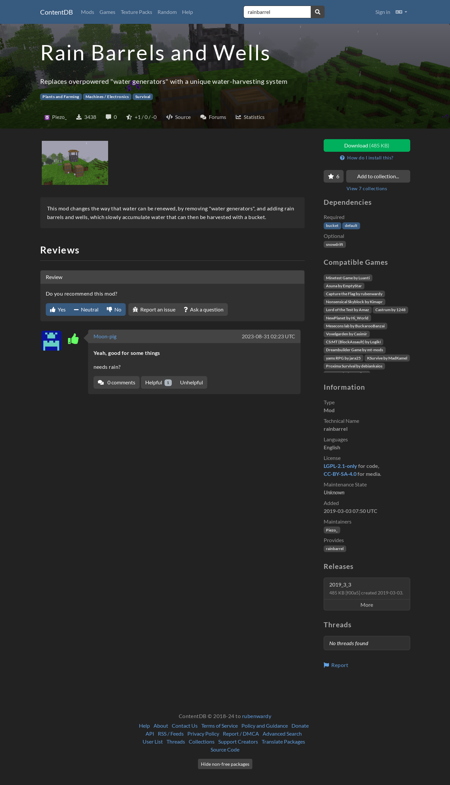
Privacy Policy (203, 733)
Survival (143, 96)
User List (153, 741)
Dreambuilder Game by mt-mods (354, 349)
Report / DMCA (241, 733)
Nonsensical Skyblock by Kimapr (354, 301)
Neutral (86, 309)
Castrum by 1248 (390, 309)
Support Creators (238, 741)
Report (336, 665)
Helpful (158, 382)
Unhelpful (191, 382)
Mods (87, 12)
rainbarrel (335, 548)
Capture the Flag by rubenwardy (354, 293)
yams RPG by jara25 (343, 358)
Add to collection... (378, 176)
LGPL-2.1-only (340, 466)
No (114, 309)
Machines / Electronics (107, 96)
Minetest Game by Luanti (348, 277)
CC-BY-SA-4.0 (340, 474)
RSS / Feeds (171, 733)
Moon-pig (105, 336)
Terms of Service (219, 725)
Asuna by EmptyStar (344, 285)
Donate (300, 725)
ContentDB (56, 12)
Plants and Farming (60, 96)
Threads (175, 741)
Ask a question (204, 309)
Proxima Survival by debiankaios (354, 366)
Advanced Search (282, 733)
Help (187, 12)
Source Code (225, 749)
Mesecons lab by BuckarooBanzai (355, 325)
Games (107, 12)
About (161, 725)
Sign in (382, 12)
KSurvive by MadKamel (387, 358)
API (150, 733)
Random (167, 12)
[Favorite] (334, 176)
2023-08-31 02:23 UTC (268, 336)
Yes (58, 309)
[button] (401, 12)
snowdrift (334, 244)
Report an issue (154, 309)
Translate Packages (283, 741)
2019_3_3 (366, 588)
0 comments (116, 382)
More (366, 604)
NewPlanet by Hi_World (347, 317)
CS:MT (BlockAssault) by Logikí (353, 341)
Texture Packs (136, 12)
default (351, 225)
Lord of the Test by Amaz (347, 309)
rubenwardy (257, 716)
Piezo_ (332, 530)
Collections (202, 741)
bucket (332, 225)
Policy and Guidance (264, 725)
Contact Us (185, 725)
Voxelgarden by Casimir (346, 333)
